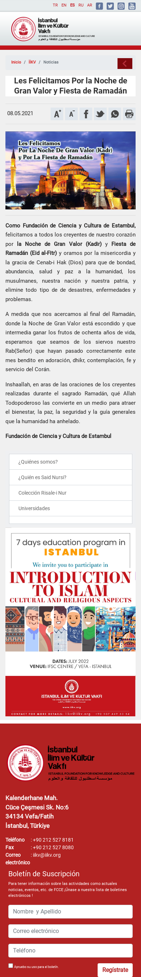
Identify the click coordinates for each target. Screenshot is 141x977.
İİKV (32, 62)
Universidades (34, 508)
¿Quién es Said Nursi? (42, 477)
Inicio (16, 62)
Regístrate (115, 970)
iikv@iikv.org (47, 855)
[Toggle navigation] (119, 26)
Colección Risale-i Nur (42, 493)
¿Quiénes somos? (38, 462)
